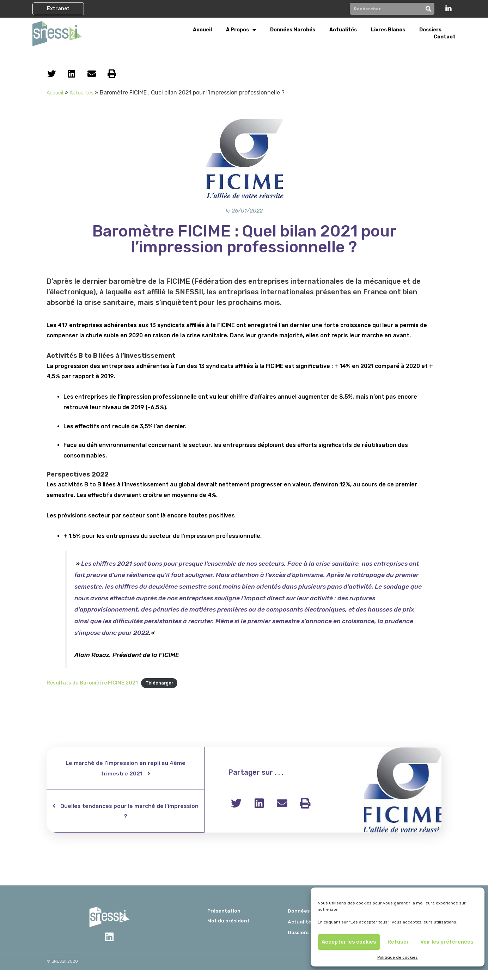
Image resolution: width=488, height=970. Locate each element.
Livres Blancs (388, 30)
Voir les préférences (447, 942)
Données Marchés (292, 30)
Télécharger (160, 683)
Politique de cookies (397, 957)
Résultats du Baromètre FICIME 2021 (92, 683)
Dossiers (430, 30)
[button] (58, 8)
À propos (241, 29)
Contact (445, 37)
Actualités (343, 30)
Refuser (398, 942)
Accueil (202, 30)
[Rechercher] (428, 9)
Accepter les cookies (349, 942)
